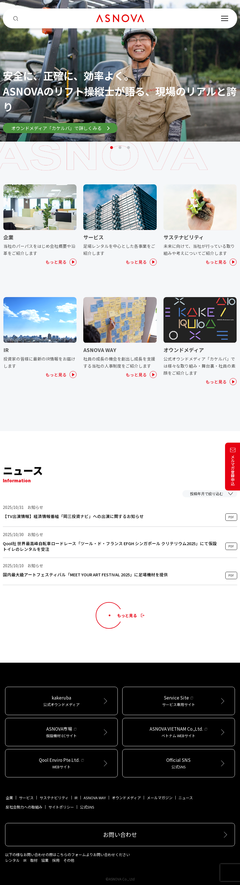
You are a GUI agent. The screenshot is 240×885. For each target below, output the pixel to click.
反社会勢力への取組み (24, 807)
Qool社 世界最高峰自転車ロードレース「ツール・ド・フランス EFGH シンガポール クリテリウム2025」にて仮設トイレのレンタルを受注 (110, 546)
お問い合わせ (120, 834)
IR (76, 797)
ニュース (185, 797)
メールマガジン (160, 797)
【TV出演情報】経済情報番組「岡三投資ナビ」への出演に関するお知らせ (73, 516)
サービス (26, 797)
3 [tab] (128, 147)
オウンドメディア (126, 797)
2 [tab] (120, 147)
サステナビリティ (54, 797)
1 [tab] (111, 147)
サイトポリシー (61, 807)
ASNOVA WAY (95, 797)
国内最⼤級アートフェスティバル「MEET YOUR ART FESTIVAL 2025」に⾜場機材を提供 (85, 574)
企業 (9, 797)
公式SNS (87, 807)
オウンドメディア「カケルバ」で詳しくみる (60, 128)
